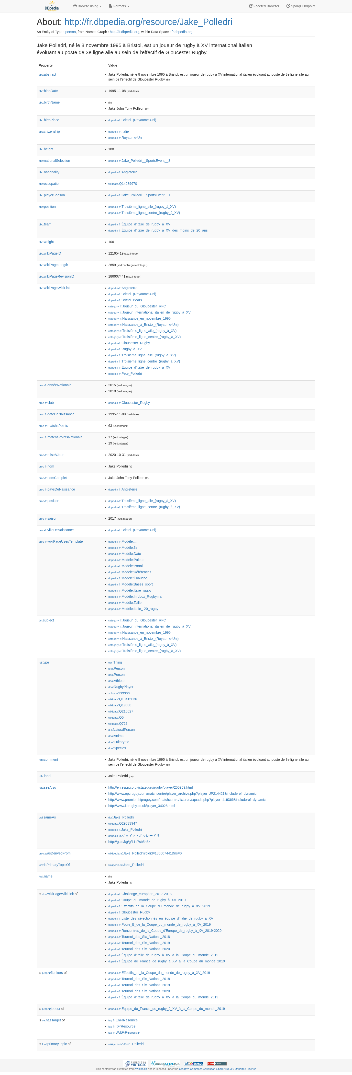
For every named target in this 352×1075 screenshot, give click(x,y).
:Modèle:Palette (126, 560)
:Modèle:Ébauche (127, 578)
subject (46, 620)
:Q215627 (120, 711)
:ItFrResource (121, 1026)
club (46, 403)
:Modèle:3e (123, 547)
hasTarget (51, 1020)
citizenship (49, 131)
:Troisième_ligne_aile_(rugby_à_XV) (142, 207)
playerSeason (52, 195)
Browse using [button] (87, 6)
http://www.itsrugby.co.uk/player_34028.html (141, 806)
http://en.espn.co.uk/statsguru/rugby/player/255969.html (150, 787)
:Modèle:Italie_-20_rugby (133, 609)
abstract (47, 74)
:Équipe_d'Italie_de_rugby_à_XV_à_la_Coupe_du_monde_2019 (163, 955)
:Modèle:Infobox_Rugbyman (136, 596)
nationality (49, 172)
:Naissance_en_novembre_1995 (139, 318)
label (45, 776)
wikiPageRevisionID (56, 276)
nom (46, 466)
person (70, 32)
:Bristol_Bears (125, 300)
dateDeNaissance (57, 414)
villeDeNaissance (56, 530)
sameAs (47, 817)
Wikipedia (141, 1068)
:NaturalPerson (121, 730)
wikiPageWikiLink (54, 288)
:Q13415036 (122, 699)
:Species (117, 748)
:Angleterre (122, 172)
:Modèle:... (122, 541)
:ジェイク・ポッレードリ (134, 836)
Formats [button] (119, 6)
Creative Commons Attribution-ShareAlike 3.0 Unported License (217, 1068)
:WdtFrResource (124, 1032)
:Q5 (116, 717)
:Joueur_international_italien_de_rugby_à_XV (149, 312)
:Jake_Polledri (121, 817)
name (46, 876)
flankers (52, 973)
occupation (50, 184)
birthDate (48, 91)
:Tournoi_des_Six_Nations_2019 (139, 943)
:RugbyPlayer (120, 687)
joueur (51, 1009)
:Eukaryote (118, 742)
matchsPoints (53, 426)
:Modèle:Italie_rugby (129, 590)
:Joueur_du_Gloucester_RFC (137, 306)
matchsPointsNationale (60, 437)
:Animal (116, 736)
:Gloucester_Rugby (129, 343)
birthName (49, 102)
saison (48, 518)
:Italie (118, 131)
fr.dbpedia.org (182, 32)
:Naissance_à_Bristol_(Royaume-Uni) (143, 325)
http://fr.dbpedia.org (124, 32)
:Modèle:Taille (125, 603)
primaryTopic (54, 1044)
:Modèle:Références (129, 572)
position (47, 207)
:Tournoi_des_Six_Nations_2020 (139, 949)
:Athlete (116, 681)
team (45, 224)
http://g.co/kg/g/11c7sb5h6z (129, 842)
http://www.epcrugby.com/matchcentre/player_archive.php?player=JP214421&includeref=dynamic (182, 793)
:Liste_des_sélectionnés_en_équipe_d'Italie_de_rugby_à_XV (160, 918)
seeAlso (47, 787)
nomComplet (53, 478)
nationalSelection (54, 161)
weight (46, 242)
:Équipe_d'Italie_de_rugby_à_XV (139, 224)
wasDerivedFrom (55, 853)
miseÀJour (51, 455)
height (46, 149)
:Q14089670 (122, 184)
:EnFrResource (123, 1020)
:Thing (115, 662)
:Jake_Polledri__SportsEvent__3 (139, 161)
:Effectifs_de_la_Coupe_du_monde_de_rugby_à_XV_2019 (159, 906)
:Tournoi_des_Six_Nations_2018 (139, 937)
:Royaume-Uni (125, 138)
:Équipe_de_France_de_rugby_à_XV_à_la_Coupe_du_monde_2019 (166, 961)
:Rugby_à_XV (125, 349)
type (44, 662)
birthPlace (49, 120)
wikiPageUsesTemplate (61, 541)
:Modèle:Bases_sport (130, 584)
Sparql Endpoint (300, 6)
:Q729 (118, 723)
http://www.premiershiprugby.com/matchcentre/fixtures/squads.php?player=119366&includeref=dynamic (186, 800)
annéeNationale (55, 385)
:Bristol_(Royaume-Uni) (132, 120)
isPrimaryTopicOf (54, 865)
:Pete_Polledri (125, 373)
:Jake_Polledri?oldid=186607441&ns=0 (145, 853)
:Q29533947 (122, 823)
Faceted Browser (264, 6)
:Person (116, 668)
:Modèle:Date (124, 554)
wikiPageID (50, 253)
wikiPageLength (53, 265)
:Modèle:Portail (125, 566)
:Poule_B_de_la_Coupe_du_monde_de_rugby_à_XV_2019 (159, 924)
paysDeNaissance (57, 489)
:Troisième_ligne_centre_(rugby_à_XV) (144, 213)
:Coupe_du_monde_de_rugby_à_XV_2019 (147, 900)
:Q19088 (119, 705)
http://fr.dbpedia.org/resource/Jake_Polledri (148, 22)
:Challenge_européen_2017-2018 (140, 894)
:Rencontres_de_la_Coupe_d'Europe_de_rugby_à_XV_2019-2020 (164, 931)
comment (48, 759)
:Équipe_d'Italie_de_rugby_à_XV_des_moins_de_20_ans (158, 230)
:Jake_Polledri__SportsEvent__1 (139, 195)
